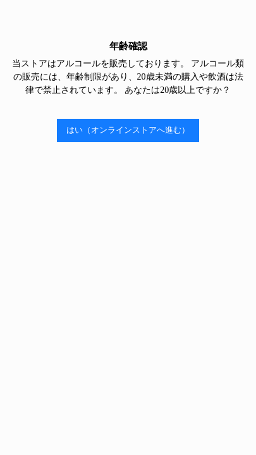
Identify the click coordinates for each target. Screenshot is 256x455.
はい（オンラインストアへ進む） (128, 130)
